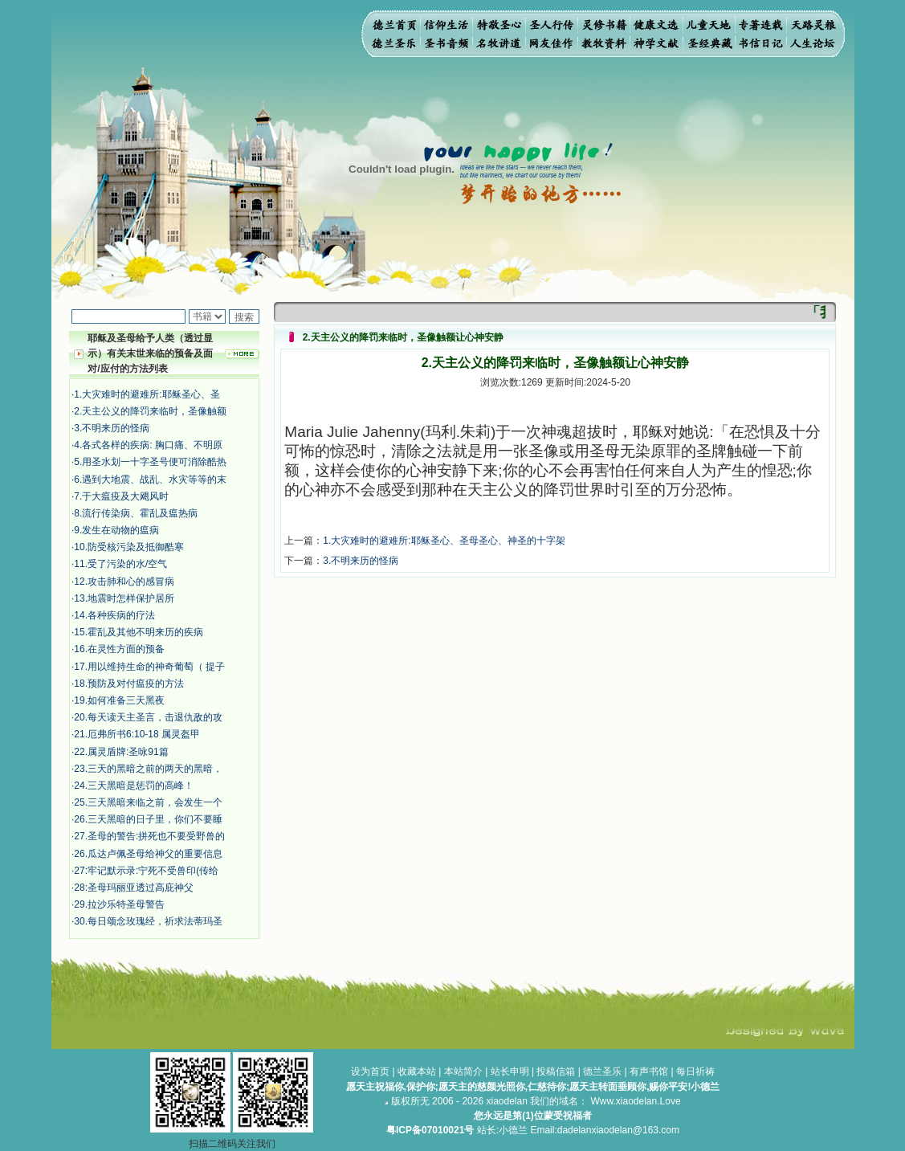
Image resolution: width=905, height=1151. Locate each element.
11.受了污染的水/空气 (120, 563)
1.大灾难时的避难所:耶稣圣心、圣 (146, 394)
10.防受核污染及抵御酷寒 (129, 547)
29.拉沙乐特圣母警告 (119, 904)
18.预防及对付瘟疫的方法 (129, 683)
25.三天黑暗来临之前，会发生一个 (148, 802)
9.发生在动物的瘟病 (116, 530)
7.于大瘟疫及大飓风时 (121, 496)
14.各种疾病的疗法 (114, 615)
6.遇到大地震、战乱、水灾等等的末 (150, 479)
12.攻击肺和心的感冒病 (124, 581)
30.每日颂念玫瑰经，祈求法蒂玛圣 (148, 921)
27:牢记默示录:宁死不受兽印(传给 (146, 870)
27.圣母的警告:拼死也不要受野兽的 (149, 836)
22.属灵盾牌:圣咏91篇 (121, 751)
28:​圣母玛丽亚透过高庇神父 (134, 887)
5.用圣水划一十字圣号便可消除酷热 (150, 461)
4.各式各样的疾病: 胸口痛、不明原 (148, 445)
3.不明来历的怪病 (111, 428)
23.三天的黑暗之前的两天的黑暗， (148, 768)
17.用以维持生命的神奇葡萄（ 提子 (149, 666)
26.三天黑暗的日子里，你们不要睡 (148, 819)
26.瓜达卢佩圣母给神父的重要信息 (148, 853)
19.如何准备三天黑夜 (119, 700)
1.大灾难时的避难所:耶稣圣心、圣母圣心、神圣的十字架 (444, 540)
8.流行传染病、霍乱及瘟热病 (136, 513)
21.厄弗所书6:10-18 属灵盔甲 (137, 734)
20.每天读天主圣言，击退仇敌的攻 (148, 717)
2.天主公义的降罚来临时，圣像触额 (150, 411)
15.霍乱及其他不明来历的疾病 (138, 632)
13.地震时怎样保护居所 (124, 598)
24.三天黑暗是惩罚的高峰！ (134, 785)
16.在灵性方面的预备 (119, 649)
